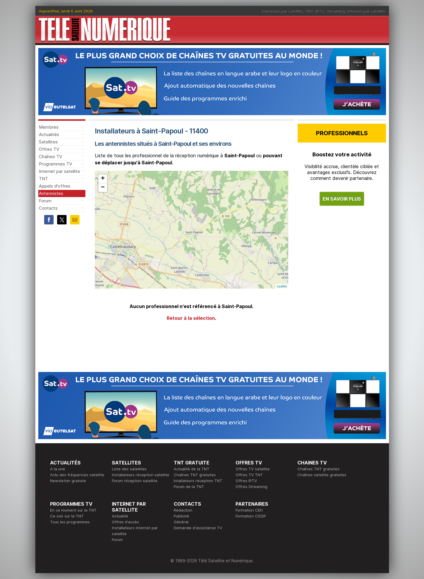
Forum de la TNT (189, 486)
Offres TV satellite (253, 468)
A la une (57, 468)
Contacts (48, 208)
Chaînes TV (50, 156)
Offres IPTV (246, 480)
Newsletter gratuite (68, 480)
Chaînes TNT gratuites (195, 474)
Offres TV (49, 149)
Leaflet (281, 286)
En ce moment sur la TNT (73, 510)
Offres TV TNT (249, 474)
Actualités (49, 134)
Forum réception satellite (135, 480)
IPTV (320, 11)
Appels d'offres (54, 186)
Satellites (48, 142)
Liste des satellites (129, 468)
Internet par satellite (366, 11)
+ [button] (103, 178)
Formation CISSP (251, 516)
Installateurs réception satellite (140, 474)
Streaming (335, 11)
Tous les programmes (70, 522)
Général (181, 522)
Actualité (120, 516)
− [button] (103, 187)
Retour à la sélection (191, 318)
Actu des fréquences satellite (77, 474)
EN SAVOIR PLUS (342, 199)
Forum (45, 201)
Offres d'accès (125, 522)
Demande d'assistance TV (198, 527)
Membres (49, 127)
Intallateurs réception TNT (198, 480)
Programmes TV (55, 164)
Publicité (181, 516)
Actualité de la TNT (191, 468)
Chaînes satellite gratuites (321, 474)
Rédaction (183, 510)
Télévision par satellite (282, 11)
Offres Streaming (251, 486)
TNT (309, 11)
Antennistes (51, 193)
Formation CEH (249, 510)
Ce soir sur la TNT (67, 516)
